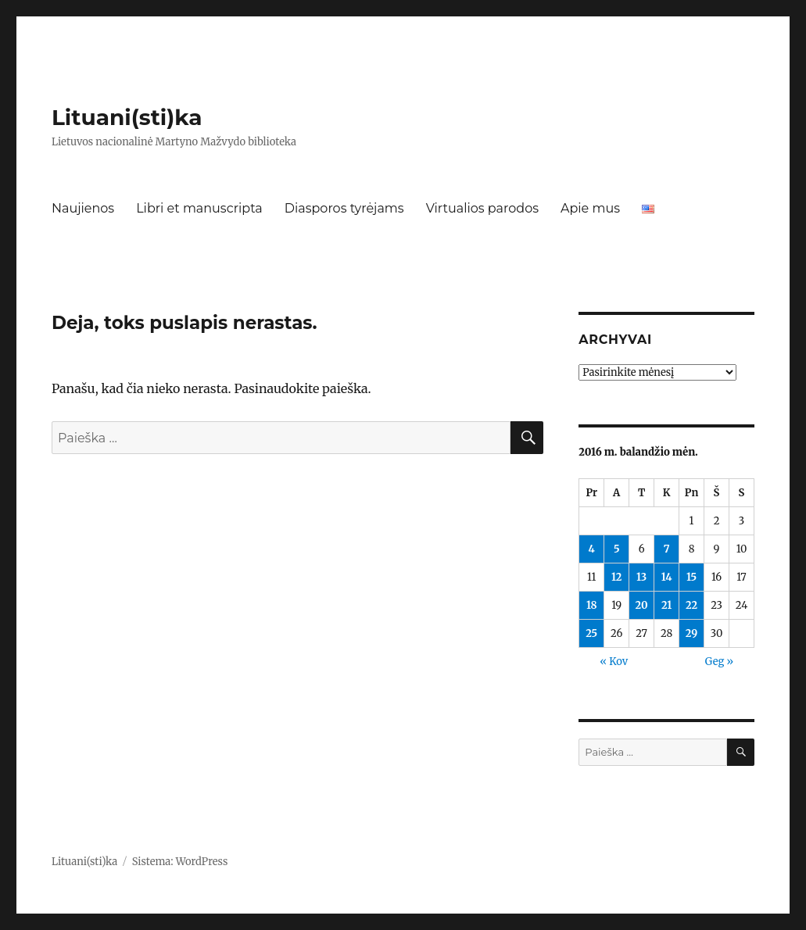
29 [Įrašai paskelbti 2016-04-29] (691, 633)
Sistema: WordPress (180, 861)
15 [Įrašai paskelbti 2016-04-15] (691, 577)
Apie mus (590, 208)
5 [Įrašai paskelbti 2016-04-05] (617, 549)
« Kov (614, 661)
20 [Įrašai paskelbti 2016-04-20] (642, 605)
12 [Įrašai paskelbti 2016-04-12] (616, 577)
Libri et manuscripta (199, 208)
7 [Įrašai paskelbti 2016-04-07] (667, 549)
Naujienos (83, 208)
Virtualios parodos (482, 208)
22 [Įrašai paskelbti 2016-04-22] (691, 605)
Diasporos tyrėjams (344, 208)
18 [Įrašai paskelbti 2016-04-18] (591, 605)
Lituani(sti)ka (127, 117)
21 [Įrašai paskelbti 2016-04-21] (666, 605)
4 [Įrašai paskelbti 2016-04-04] (592, 549)
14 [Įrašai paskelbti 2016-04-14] (666, 577)
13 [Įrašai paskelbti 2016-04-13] (641, 577)
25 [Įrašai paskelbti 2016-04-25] (591, 633)
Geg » (719, 661)
